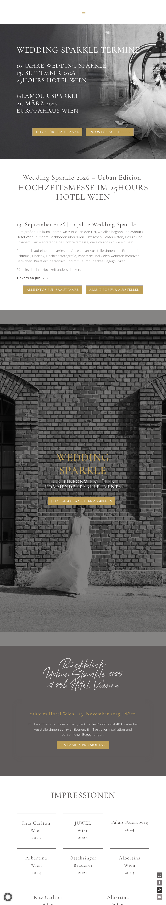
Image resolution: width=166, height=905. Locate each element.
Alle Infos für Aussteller (114, 289)
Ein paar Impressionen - (83, 745)
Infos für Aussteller (109, 132)
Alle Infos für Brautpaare (53, 289)
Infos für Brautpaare (57, 132)
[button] (8, 897)
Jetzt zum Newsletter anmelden (81, 501)
